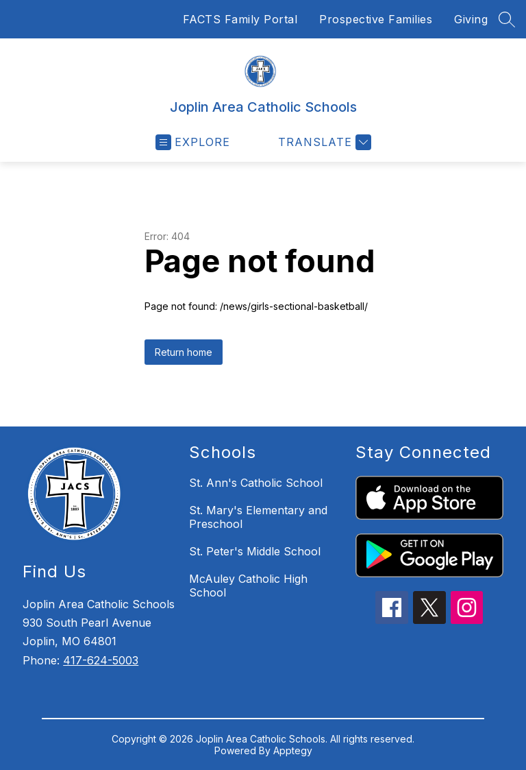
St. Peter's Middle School (255, 551)
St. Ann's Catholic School (256, 483)
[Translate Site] (323, 142)
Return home (183, 352)
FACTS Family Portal (240, 19)
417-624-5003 (100, 660)
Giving (471, 19)
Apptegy (292, 750)
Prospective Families (375, 19)
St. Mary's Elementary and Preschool (258, 517)
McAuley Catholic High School (248, 585)
